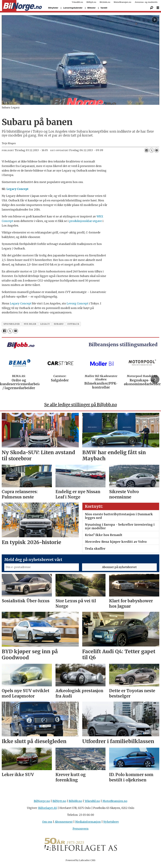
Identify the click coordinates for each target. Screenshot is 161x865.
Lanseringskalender (73, 8)
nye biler (30, 324)
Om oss (47, 822)
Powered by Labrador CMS (80, 860)
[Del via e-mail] (156, 150)
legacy (45, 324)
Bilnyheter (53, 8)
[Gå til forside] (22, 5)
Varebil (103, 8)
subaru (58, 324)
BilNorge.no (42, 801)
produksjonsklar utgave (85, 221)
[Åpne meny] (158, 7)
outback (73, 324)
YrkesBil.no (77, 2)
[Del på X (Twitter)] (151, 150)
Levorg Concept (77, 303)
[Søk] (151, 8)
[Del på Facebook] (146, 150)
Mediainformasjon (88, 822)
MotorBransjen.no (122, 2)
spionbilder (11, 324)
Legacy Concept (17, 189)
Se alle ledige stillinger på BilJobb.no (80, 404)
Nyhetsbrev (111, 822)
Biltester (91, 8)
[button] (155, 379)
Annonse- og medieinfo (146, 2)
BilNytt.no (91, 2)
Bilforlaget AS (47, 808)
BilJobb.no (105, 2)
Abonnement (64, 822)
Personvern (81, 828)
